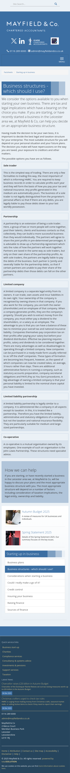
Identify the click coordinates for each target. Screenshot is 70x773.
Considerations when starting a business (29, 575)
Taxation (6, 674)
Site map (39, 750)
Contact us (27, 750)
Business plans (15, 562)
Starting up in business (25, 72)
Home (4, 750)
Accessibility (51, 750)
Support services (10, 669)
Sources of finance (17, 609)
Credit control (15, 589)
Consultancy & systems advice (16, 660)
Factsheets (8, 72)
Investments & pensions (14, 665)
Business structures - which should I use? (30, 569)
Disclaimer (7, 753)
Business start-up (10, 647)
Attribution (15, 750)
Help (16, 753)
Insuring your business (20, 596)
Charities (6, 651)
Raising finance (15, 602)
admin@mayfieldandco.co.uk (46, 51)
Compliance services (12, 656)
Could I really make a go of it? (23, 582)
